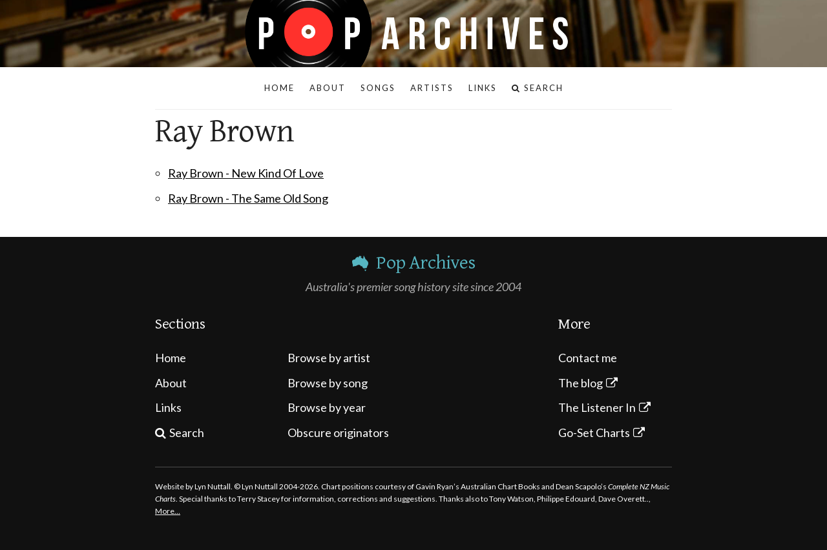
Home (170, 358)
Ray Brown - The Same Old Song (248, 198)
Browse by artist (329, 358)
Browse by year (327, 407)
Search (186, 432)
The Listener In (597, 407)
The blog (580, 383)
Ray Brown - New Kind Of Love (246, 173)
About (171, 383)
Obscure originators (338, 432)
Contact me (587, 358)
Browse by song (328, 383)
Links (168, 407)
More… (167, 511)
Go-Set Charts (594, 432)
